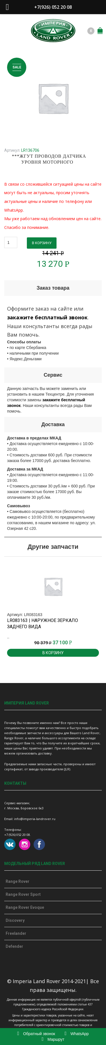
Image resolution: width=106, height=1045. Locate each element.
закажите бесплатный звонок (47, 317)
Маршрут (53, 1039)
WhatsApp (77, 1033)
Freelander (16, 933)
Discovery (15, 920)
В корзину (41, 243)
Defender (14, 946)
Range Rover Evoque (25, 907)
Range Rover (17, 881)
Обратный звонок (36, 1033)
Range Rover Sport (23, 894)
